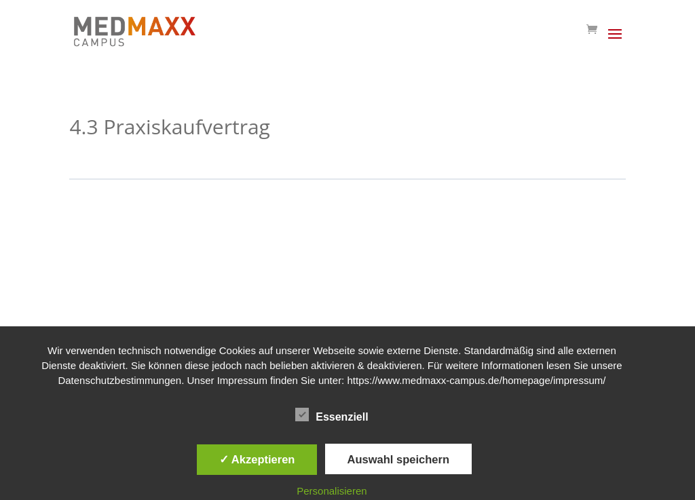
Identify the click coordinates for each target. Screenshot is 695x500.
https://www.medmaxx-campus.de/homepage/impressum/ (476, 380)
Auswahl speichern (398, 459)
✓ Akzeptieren (257, 459)
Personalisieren (332, 491)
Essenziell (331, 415)
